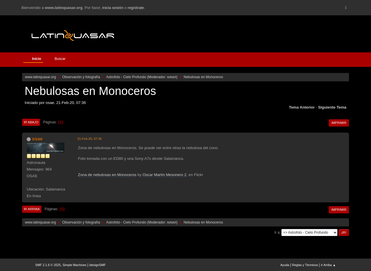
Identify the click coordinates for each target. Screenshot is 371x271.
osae (37, 138)
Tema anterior (302, 107)
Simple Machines (74, 265)
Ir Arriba (32, 209)
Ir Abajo (31, 122)
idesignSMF (97, 265)
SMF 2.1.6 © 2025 (48, 265)
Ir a (276, 232)
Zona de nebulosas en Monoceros (107, 175)
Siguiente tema (332, 107)
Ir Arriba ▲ (328, 265)
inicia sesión (112, 8)
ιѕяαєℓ (171, 77)
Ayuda (284, 265)
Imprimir (338, 122)
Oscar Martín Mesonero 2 (164, 175)
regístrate (136, 8)
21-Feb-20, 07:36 (89, 138)
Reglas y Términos (305, 265)
